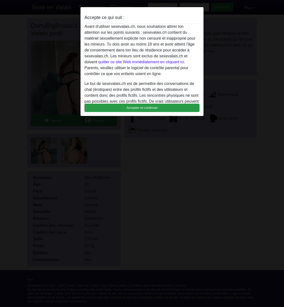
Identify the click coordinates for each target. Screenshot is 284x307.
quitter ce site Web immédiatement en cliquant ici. (141, 62)
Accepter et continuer (142, 108)
